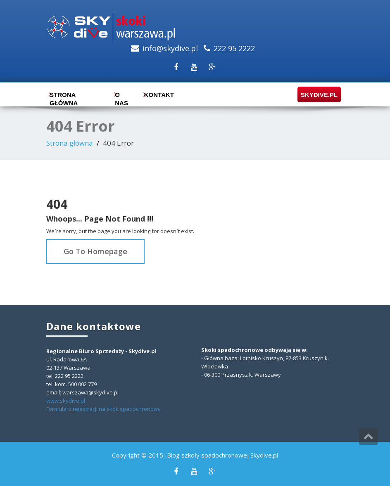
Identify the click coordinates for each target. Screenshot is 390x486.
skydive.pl (316, 94)
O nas (121, 96)
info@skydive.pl (170, 48)
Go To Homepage (95, 251)
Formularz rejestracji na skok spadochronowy (103, 409)
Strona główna (64, 96)
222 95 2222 (234, 48)
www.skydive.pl (65, 400)
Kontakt (157, 94)
